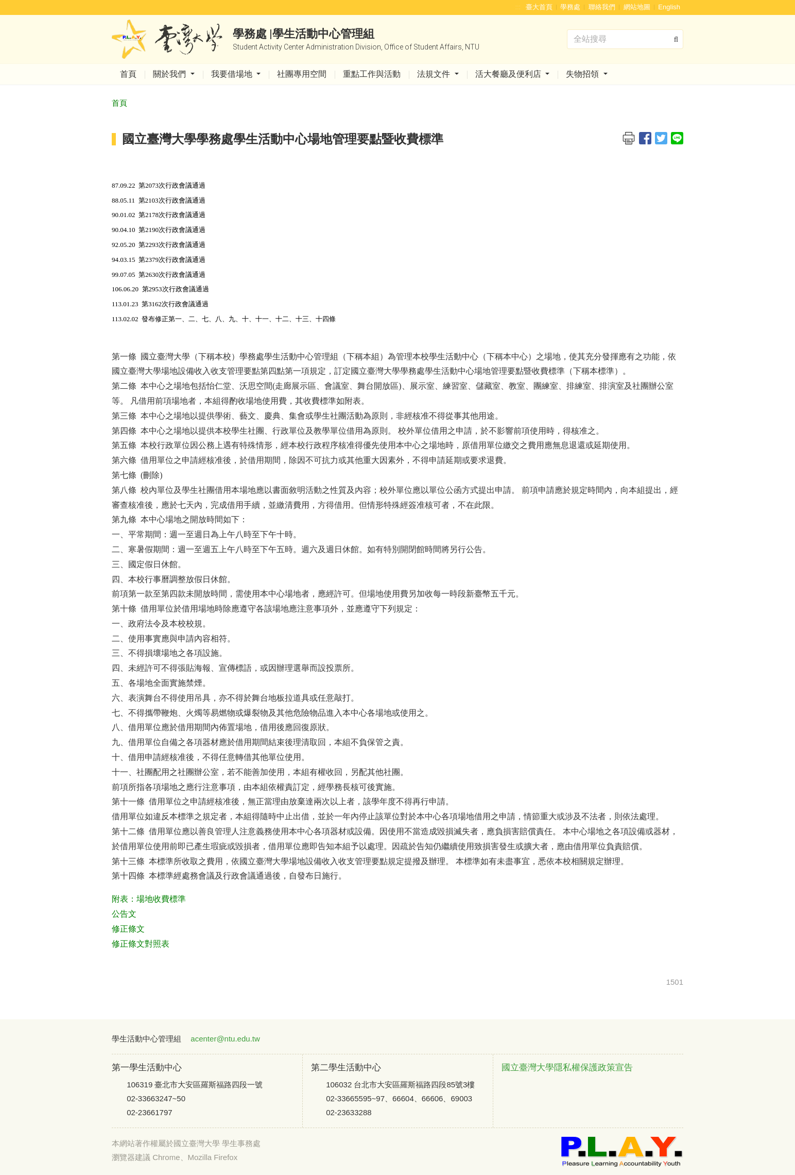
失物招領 (583, 74)
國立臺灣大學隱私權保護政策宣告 (567, 1067)
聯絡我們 (602, 7)
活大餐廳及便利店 (509, 74)
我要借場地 (232, 74)
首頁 (128, 74)
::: (518, 7)
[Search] (625, 39)
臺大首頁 (539, 7)
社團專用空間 (301, 74)
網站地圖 (637, 7)
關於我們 (170, 74)
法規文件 (434, 74)
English (669, 7)
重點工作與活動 (372, 74)
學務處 (570, 7)
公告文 (124, 913)
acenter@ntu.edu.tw (225, 1038)
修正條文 (128, 928)
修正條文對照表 (140, 943)
